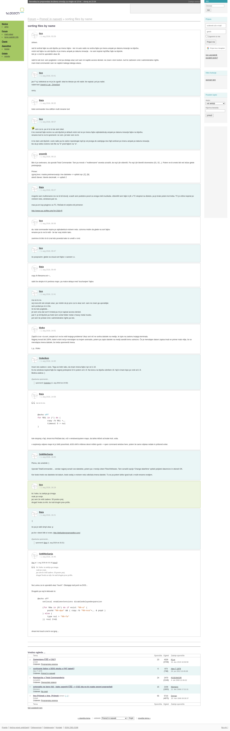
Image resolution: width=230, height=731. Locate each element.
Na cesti (44, 692)
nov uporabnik (211, 55)
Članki (4, 42)
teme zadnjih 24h (11, 37)
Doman (174, 696)
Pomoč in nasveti (48, 673)
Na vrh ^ (224, 728)
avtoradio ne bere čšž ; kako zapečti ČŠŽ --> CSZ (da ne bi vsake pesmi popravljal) (72, 687)
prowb (35, 662)
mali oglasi (8, 34)
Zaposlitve (6, 46)
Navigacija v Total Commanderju (48, 677)
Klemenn (36, 689)
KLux (173, 660)
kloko (42, 328)
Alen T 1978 (37, 671)
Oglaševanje (49, 728)
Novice (5, 24)
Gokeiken (44, 358)
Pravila (4, 728)
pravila (7, 56)
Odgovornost (36, 728)
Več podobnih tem (35, 708)
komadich (36, 680)
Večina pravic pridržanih (19, 728)
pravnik (43, 154)
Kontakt (59, 728)
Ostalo (4, 53)
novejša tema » (144, 718)
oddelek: (110, 718)
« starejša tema (84, 718)
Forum (4, 31)
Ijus (41, 33)
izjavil (55, 563)
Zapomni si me (213, 36)
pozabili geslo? (212, 58)
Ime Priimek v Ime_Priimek (46, 696)
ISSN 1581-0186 (71, 728)
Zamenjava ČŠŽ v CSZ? (44, 659)
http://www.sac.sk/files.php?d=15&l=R (46, 211)
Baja (41, 100)
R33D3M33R (176, 678)
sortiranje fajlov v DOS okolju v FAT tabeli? (53, 668)
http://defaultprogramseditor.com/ (66, 533)
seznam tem (211, 80)
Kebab (35, 698)
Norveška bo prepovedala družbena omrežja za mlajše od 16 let (62, 2)
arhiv (6, 27)
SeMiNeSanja (46, 454)
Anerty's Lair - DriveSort (50, 85)
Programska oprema (49, 664)
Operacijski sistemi (48, 682)
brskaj (6, 49)
